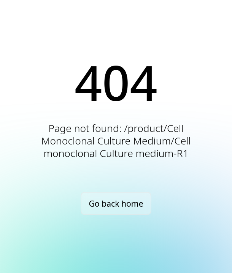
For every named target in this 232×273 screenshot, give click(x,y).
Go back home (116, 203)
